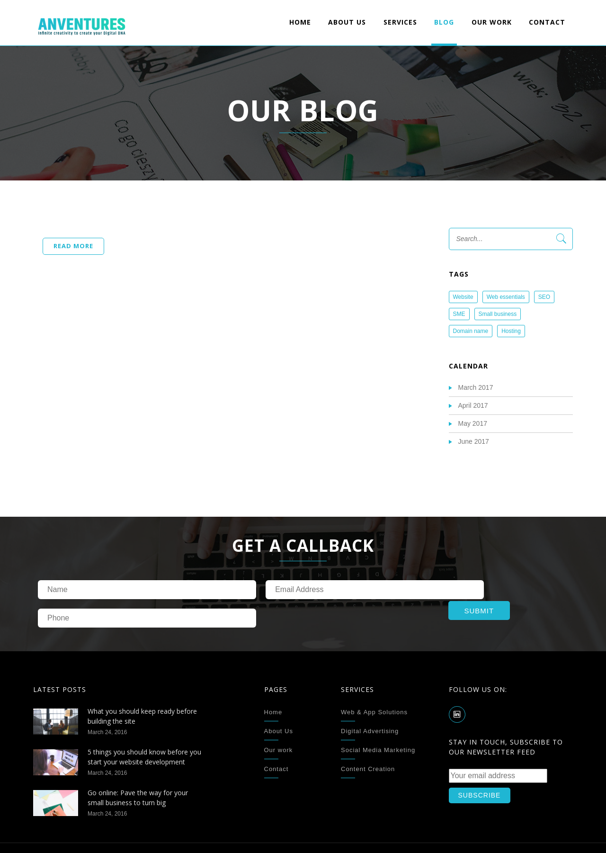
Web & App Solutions (374, 683)
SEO (544, 297)
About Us (347, 22)
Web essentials (506, 297)
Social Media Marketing (378, 721)
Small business (498, 314)
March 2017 (475, 387)
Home (300, 22)
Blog (444, 22)
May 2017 (472, 423)
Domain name (471, 331)
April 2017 (473, 405)
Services (400, 22)
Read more (73, 246)
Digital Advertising (370, 702)
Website (463, 297)
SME (459, 314)
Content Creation (368, 740)
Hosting (511, 331)
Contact (547, 22)
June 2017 (473, 441)
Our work (492, 22)
